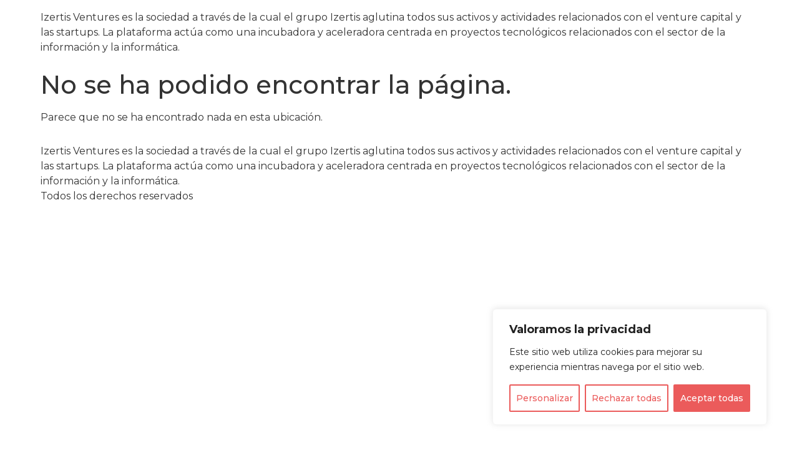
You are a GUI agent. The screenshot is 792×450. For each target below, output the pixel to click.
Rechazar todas (627, 398)
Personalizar (544, 398)
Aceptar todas (711, 398)
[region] (629, 367)
